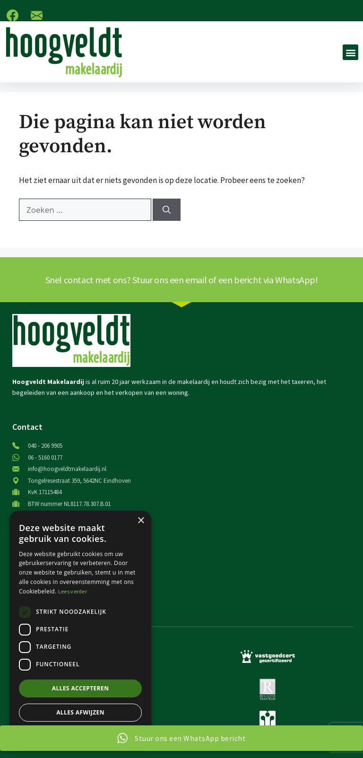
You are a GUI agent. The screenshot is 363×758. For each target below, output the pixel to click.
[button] (350, 52)
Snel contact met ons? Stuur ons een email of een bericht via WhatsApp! (181, 280)
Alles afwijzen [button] (80, 712)
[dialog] (80, 630)
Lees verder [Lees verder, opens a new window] (72, 591)
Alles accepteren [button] (80, 688)
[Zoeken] (167, 210)
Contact (27, 426)
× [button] (140, 520)
